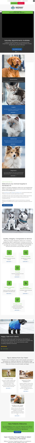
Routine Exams (10, 72)
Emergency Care (17, 234)
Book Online (13, 3)
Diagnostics (25, 99)
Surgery (25, 72)
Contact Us (17, 362)
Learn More (9, 79)
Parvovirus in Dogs (9, 309)
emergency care (18, 123)
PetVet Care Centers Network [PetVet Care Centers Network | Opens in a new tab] (18, 439)
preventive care (7, 123)
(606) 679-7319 (17, 398)
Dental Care (9, 99)
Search (25, 436)
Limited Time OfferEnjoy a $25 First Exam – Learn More (16, 12)
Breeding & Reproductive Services (26, 218)
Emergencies (21, 3)
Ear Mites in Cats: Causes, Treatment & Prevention (17, 336)
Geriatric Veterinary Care (9, 218)
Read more (8, 318)
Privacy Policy (9, 436)
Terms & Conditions (14, 436)
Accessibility (19, 436)
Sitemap (23, 436)
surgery (13, 123)
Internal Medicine (26, 187)
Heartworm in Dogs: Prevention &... (26, 312)
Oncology (17, 202)
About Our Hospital (7, 135)
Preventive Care (9, 187)
